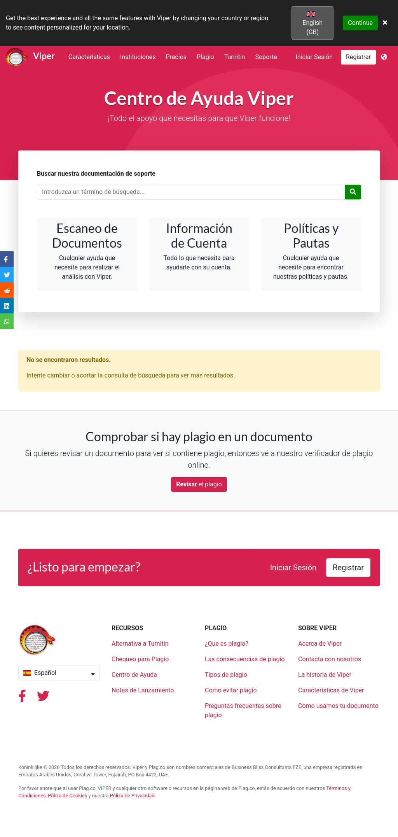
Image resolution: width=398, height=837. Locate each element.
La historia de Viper (324, 674)
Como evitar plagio (231, 690)
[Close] (385, 23)
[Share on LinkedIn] (7, 305)
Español (59, 672)
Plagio (205, 57)
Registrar (358, 57)
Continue (360, 22)
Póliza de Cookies (67, 796)
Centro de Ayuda (134, 674)
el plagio (199, 484)
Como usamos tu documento (338, 705)
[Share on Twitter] (7, 274)
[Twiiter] (43, 698)
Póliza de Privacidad (132, 796)
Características (89, 57)
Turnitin (234, 57)
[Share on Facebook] (7, 258)
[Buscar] (353, 192)
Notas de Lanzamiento (143, 690)
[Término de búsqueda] (191, 192)
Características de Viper (331, 690)
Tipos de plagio (226, 674)
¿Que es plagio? (226, 643)
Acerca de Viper (320, 643)
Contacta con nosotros (329, 659)
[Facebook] (23, 698)
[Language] (384, 57)
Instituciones (138, 57)
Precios (176, 57)
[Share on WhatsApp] (7, 321)
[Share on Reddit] (7, 290)
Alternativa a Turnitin (140, 643)
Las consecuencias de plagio (245, 659)
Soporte (266, 57)
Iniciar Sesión (314, 57)
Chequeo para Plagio (140, 659)
